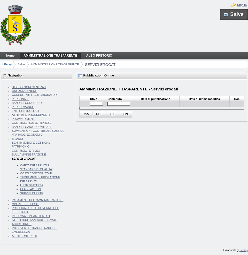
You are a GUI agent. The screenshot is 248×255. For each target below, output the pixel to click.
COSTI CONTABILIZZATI (36, 173)
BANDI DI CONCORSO (27, 102)
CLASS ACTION (30, 189)
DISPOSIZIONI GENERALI (29, 87)
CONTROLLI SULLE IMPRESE (31, 122)
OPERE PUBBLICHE (25, 204)
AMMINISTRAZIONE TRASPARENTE (55, 64)
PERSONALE (20, 99)
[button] (85, 114)
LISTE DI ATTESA (31, 185)
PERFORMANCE (23, 107)
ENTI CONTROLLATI (25, 110)
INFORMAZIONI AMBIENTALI (31, 216)
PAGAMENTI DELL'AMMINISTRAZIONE (37, 200)
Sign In (242, 4)
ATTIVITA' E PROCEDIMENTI (31, 114)
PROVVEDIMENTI (23, 118)
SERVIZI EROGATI (101, 65)
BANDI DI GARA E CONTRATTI (32, 126)
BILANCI (17, 138)
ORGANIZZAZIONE (24, 90)
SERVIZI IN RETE (31, 193)
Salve (21, 64)
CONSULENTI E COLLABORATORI (35, 94)
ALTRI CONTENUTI (24, 235)
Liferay (7, 64)
